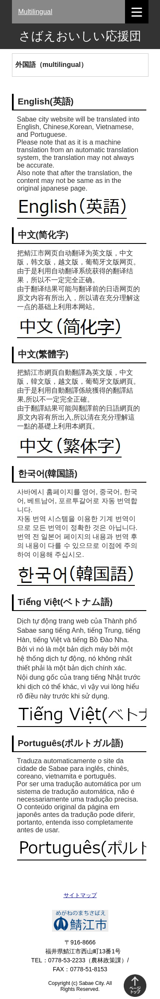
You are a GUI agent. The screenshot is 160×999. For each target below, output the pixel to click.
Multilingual (35, 11)
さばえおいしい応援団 (80, 36)
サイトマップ (80, 895)
